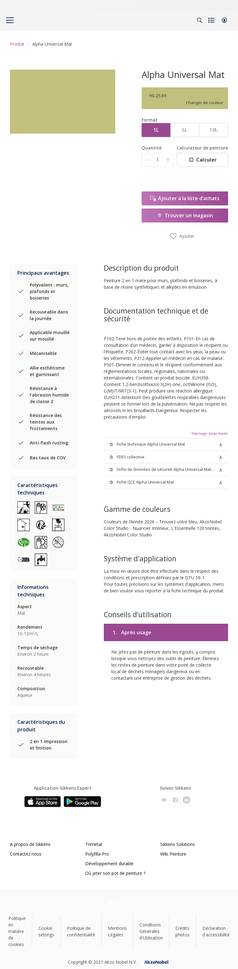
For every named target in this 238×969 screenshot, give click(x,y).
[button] (224, 20)
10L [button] (213, 129)
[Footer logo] (119, 902)
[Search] (199, 20)
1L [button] (156, 129)
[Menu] (10, 20)
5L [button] (184, 129)
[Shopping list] (212, 20)
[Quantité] (158, 160)
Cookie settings (46, 931)
